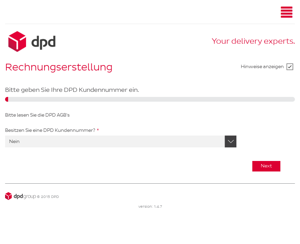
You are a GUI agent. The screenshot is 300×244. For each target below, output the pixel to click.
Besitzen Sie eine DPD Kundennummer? (50, 130)
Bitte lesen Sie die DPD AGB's (37, 115)
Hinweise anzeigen (262, 66)
